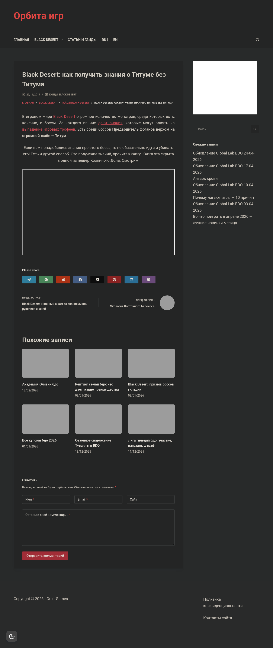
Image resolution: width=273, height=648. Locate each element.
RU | (105, 40)
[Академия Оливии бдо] (45, 363)
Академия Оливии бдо (40, 384)
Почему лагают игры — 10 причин (223, 197)
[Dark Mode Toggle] (11, 636)
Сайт (133, 499)
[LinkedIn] (131, 279)
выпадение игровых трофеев (48, 129)
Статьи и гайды (82, 40)
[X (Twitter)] (97, 279)
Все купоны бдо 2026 (39, 440)
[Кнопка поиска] (255, 129)
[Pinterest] (114, 279)
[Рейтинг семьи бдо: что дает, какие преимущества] (98, 363)
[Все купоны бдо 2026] (45, 418)
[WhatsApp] (46, 279)
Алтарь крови (205, 178)
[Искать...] (222, 129)
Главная (21, 40)
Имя (29, 499)
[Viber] (148, 279)
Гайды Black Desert (63, 94)
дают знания (110, 123)
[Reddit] (63, 279)
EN (115, 40)
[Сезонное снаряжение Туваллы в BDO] (98, 418)
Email (83, 499)
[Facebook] (80, 279)
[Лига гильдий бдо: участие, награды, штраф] (151, 418)
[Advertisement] (225, 87)
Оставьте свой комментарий (48, 515)
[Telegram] (29, 279)
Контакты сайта (217, 618)
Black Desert (49, 39)
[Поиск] (257, 40)
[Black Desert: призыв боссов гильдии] (151, 363)
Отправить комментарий (45, 556)
